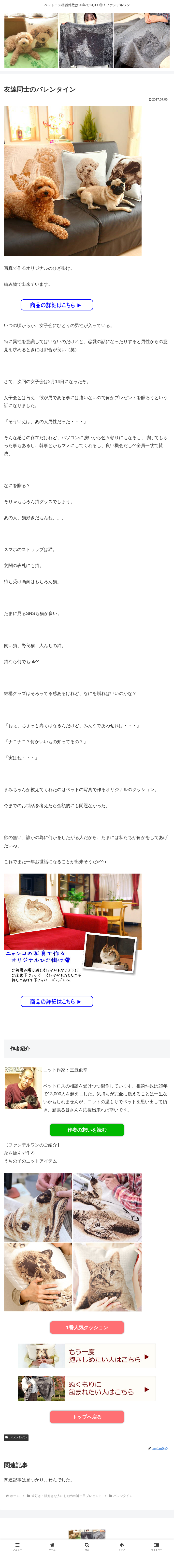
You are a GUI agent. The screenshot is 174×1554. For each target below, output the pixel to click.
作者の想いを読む (87, 1130)
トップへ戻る (87, 1417)
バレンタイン (16, 1437)
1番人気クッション (87, 1327)
